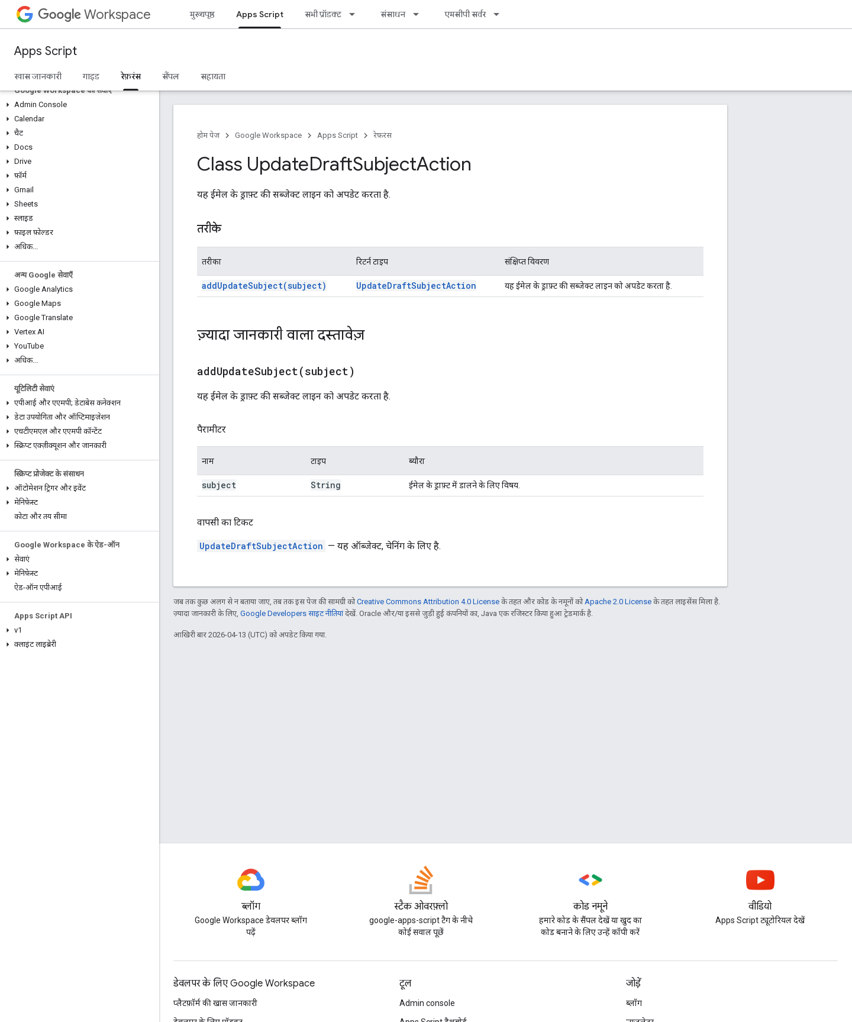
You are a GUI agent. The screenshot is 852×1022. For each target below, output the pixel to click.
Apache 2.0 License (618, 601)
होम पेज (208, 135)
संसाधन (392, 14)
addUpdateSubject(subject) (264, 285)
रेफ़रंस (382, 135)
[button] (77, 105)
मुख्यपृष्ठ (202, 14)
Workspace (94, 14)
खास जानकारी (38, 76)
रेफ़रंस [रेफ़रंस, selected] (131, 76)
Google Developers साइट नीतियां (291, 613)
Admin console (427, 1003)
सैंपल (170, 76)
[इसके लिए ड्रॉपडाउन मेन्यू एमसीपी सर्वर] (500, 14)
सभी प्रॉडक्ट (323, 14)
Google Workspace (268, 135)
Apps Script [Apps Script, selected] (259, 14)
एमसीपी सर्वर (465, 14)
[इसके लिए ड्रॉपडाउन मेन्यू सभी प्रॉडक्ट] (355, 14)
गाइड (91, 76)
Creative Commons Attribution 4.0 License (428, 601)
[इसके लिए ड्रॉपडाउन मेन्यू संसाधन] (419, 14)
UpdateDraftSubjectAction (416, 285)
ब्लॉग (634, 1003)
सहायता (213, 76)
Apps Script (45, 51)
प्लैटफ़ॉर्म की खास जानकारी (215, 1003)
